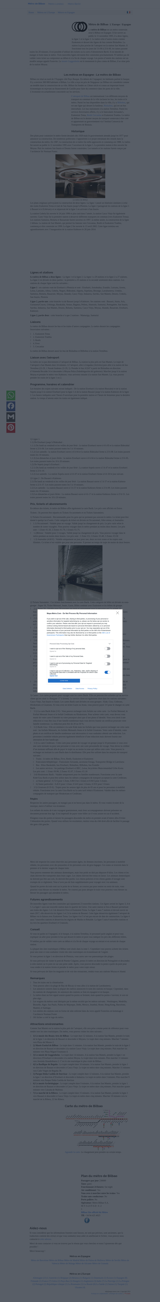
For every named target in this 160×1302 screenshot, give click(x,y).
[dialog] (80, 651)
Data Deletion (67, 688)
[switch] (107, 648)
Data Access (80, 688)
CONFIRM (64, 681)
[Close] (118, 613)
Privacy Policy (92, 688)
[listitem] (80, 644)
